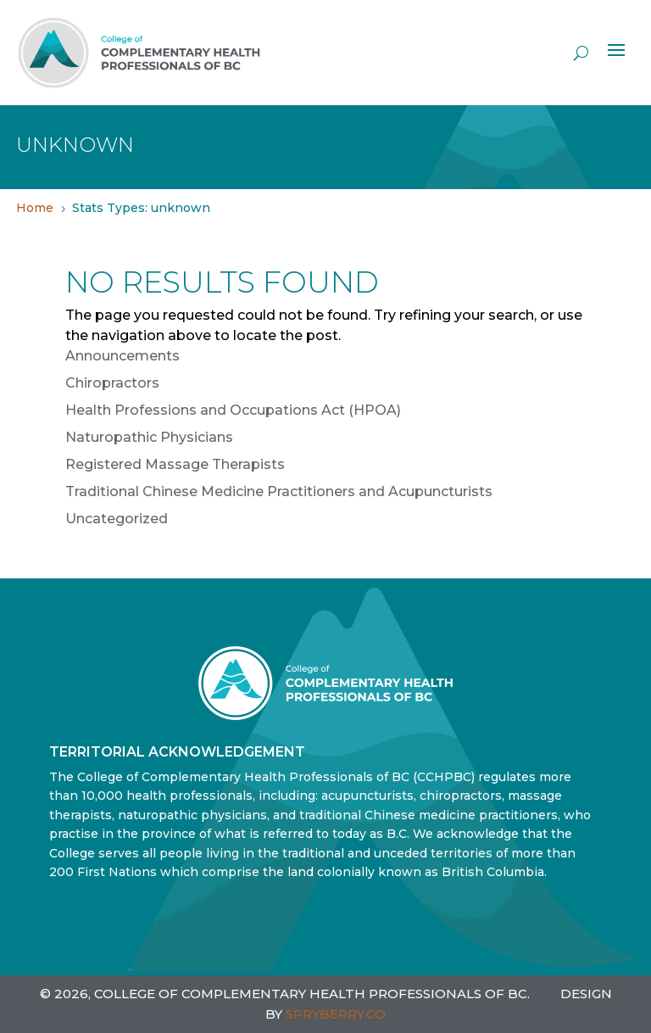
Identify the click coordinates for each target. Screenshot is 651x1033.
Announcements (122, 356)
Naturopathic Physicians (149, 437)
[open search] (581, 52)
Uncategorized (116, 519)
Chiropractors (112, 383)
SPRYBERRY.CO (336, 1014)
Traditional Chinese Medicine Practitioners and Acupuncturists (278, 491)
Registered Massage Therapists (175, 464)
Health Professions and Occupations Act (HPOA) (233, 410)
